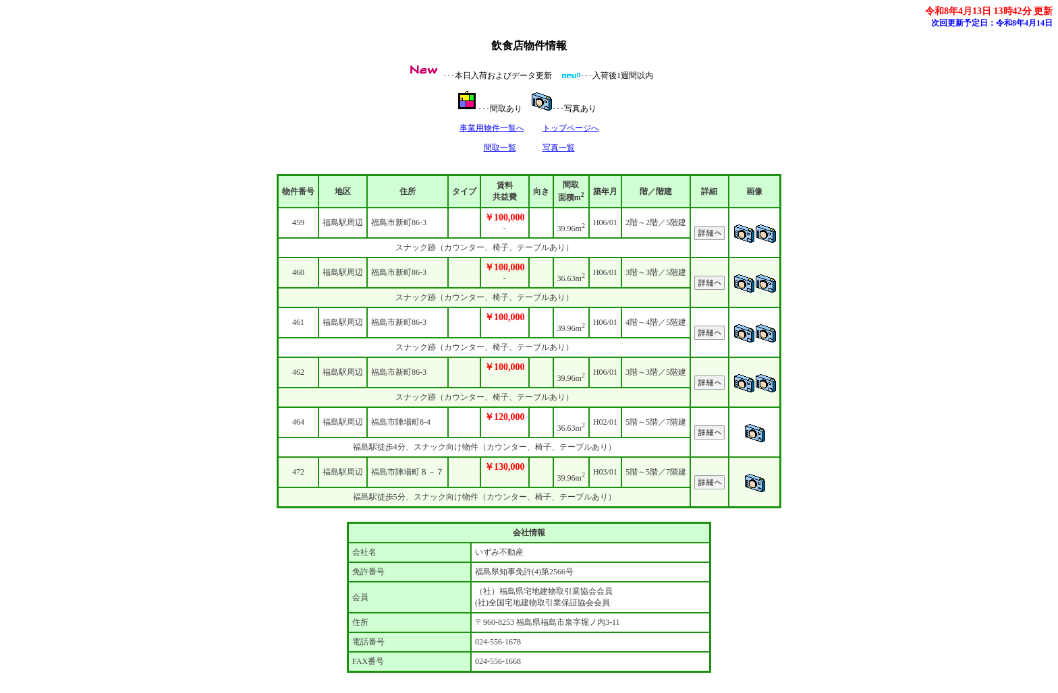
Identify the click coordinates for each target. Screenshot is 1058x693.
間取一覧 (500, 147)
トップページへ (570, 128)
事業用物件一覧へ (492, 128)
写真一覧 (558, 147)
